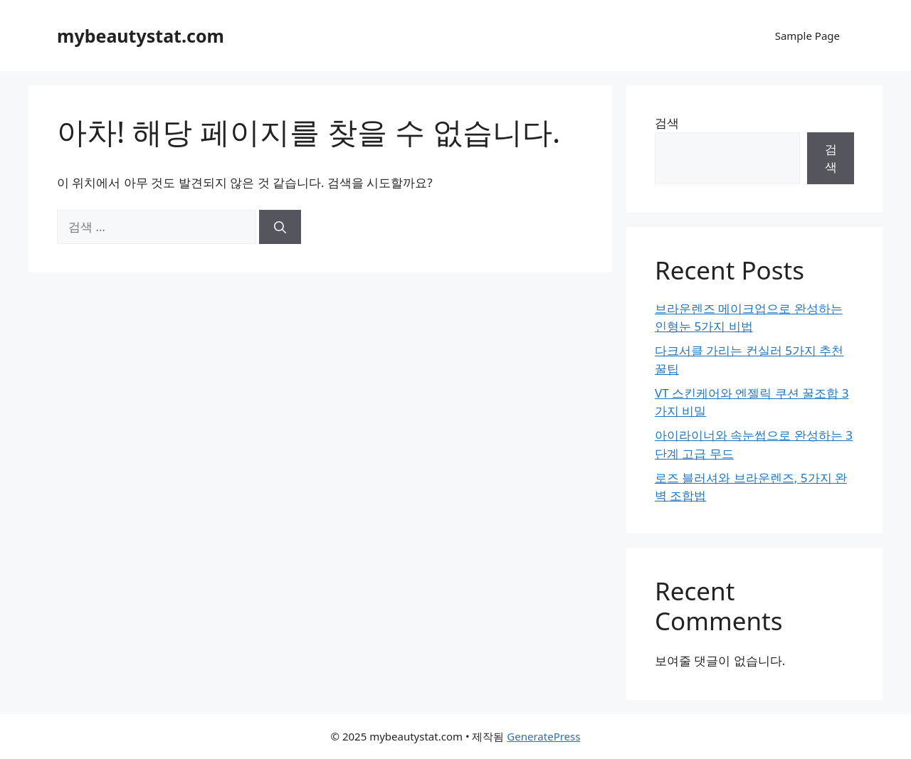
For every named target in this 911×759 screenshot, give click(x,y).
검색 (667, 123)
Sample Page (807, 35)
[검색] (280, 227)
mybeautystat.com (140, 35)
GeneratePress (543, 736)
